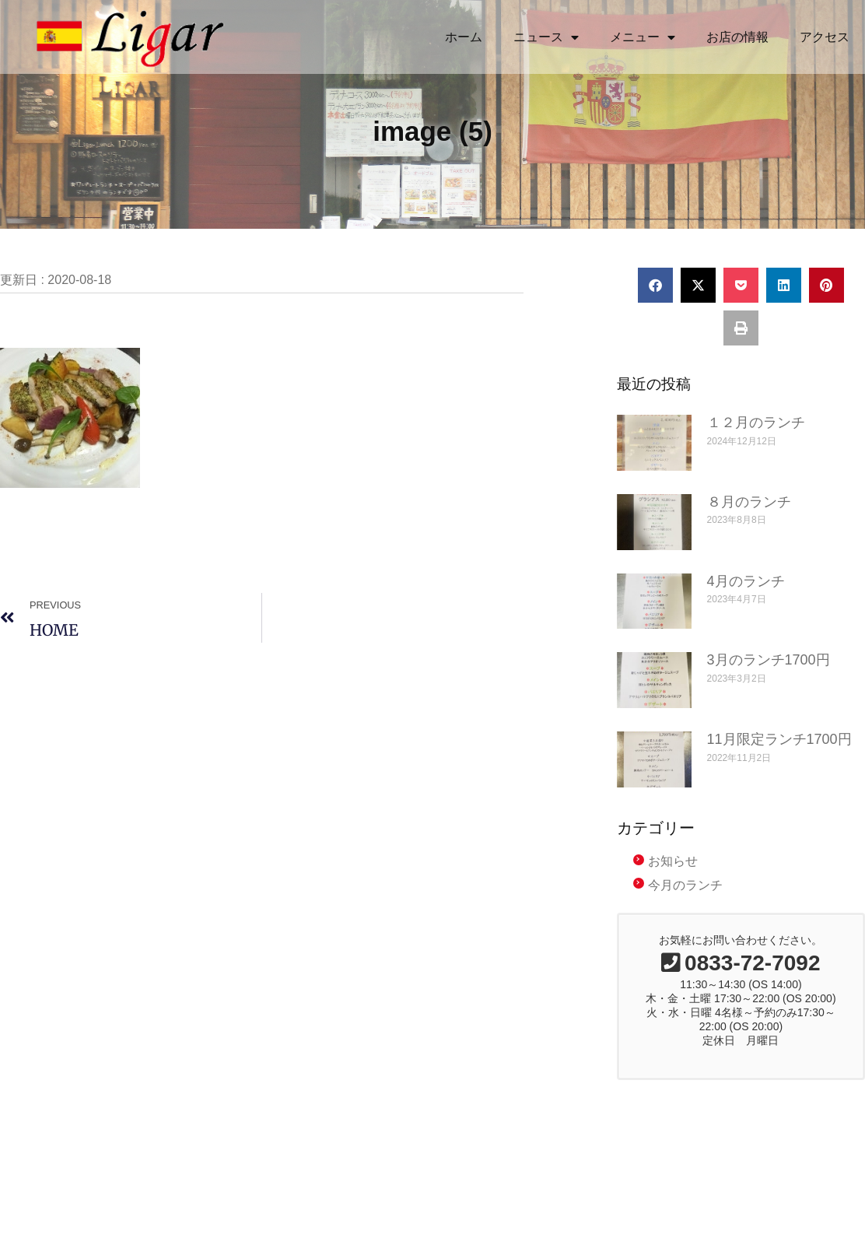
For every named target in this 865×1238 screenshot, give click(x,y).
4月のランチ (746, 604)
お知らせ (673, 884)
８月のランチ (749, 524)
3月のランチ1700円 (768, 683)
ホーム (463, 37)
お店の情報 (737, 37)
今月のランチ (685, 907)
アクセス (824, 37)
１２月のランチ (756, 445)
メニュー (642, 37)
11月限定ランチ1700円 (779, 762)
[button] (655, 307)
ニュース (546, 37)
